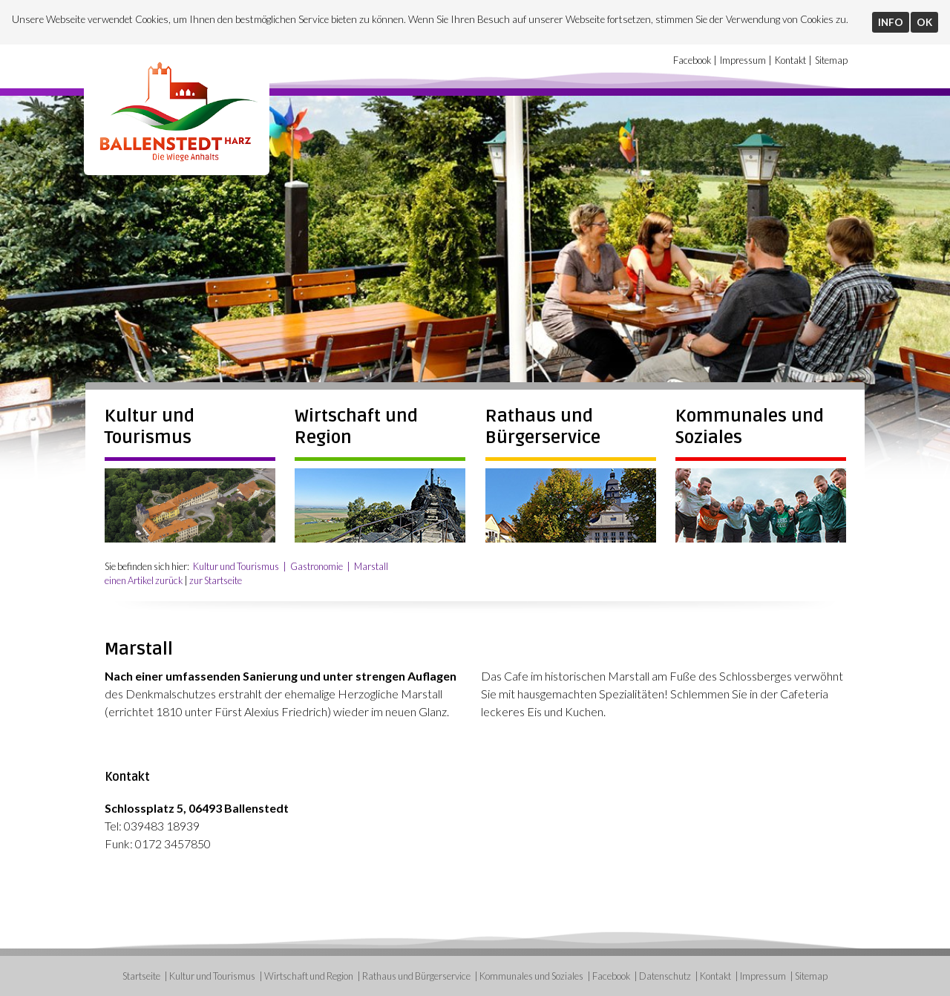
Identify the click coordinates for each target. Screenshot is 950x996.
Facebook (692, 60)
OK (924, 22)
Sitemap (831, 60)
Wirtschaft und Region (308, 976)
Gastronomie (316, 566)
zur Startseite (215, 580)
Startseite (141, 976)
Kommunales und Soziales (531, 976)
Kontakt (790, 60)
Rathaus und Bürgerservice (542, 426)
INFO (890, 22)
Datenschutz (665, 976)
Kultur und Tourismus (149, 426)
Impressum (743, 60)
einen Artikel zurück (144, 580)
